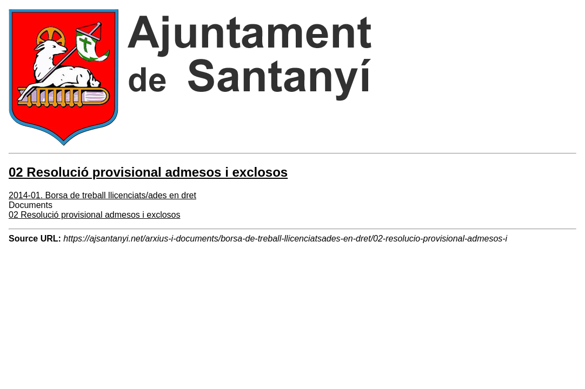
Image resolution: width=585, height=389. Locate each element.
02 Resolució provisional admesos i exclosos (95, 214)
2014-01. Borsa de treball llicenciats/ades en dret (102, 195)
